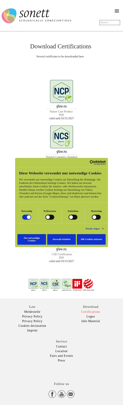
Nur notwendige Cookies (28, 239)
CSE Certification (62, 254)
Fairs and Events (61, 355)
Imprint (32, 330)
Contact (61, 346)
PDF (61, 114)
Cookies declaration (32, 325)
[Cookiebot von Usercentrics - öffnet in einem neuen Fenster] (96, 164)
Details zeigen (97, 230)
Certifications (90, 311)
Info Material (90, 321)
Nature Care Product (61, 111)
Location (61, 351)
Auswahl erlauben (61, 239)
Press (61, 360)
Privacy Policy (32, 316)
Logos (91, 316)
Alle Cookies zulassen (94, 239)
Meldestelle (32, 311)
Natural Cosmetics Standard (61, 156)
